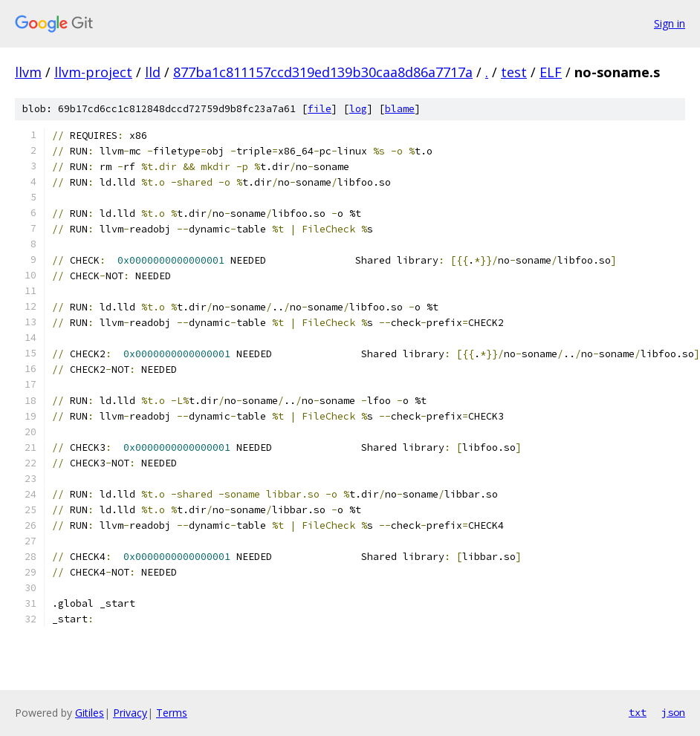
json (673, 712)
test (514, 72)
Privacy (130, 713)
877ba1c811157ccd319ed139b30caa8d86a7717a (323, 72)
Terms (171, 713)
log (358, 108)
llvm (28, 72)
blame (400, 108)
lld (153, 72)
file (319, 108)
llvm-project (93, 72)
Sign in (669, 23)
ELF (550, 72)
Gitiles (89, 713)
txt (637, 712)
